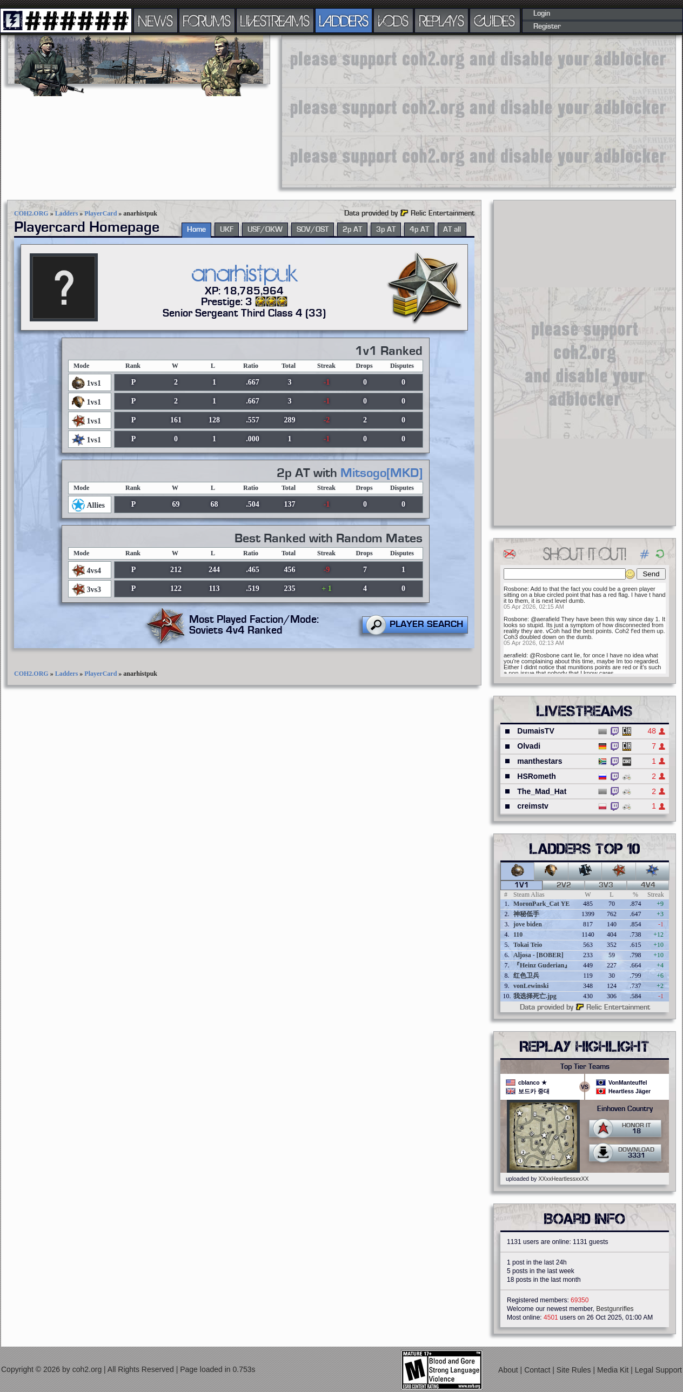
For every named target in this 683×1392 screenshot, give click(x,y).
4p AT (419, 229)
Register (547, 26)
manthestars (539, 761)
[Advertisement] (467, 110)
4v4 (648, 885)
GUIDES (495, 20)
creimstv (532, 806)
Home (196, 229)
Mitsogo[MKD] (381, 473)
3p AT (386, 229)
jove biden (527, 924)
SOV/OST (313, 229)
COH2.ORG (31, 213)
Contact (538, 1370)
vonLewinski (530, 986)
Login (541, 13)
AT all (452, 229)
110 (518, 934)
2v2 (564, 885)
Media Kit (614, 1370)
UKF (226, 229)
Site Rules (575, 1370)
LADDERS (344, 20)
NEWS (155, 20)
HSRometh (536, 776)
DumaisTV (535, 731)
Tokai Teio (527, 945)
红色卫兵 (526, 975)
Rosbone (515, 589)
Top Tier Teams (585, 1067)
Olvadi (528, 746)
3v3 (606, 885)
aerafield (515, 655)
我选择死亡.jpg (535, 996)
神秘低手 (526, 914)
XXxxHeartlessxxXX (563, 1178)
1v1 (521, 885)
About (509, 1370)
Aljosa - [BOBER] (538, 955)
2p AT (352, 229)
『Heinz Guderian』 (542, 965)
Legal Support (658, 1370)
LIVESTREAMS (275, 20)
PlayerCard (100, 213)
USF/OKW (265, 229)
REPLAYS (441, 20)
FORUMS (207, 20)
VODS (393, 20)
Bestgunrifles (614, 1309)
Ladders (66, 213)
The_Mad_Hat (541, 791)
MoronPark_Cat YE (541, 903)
